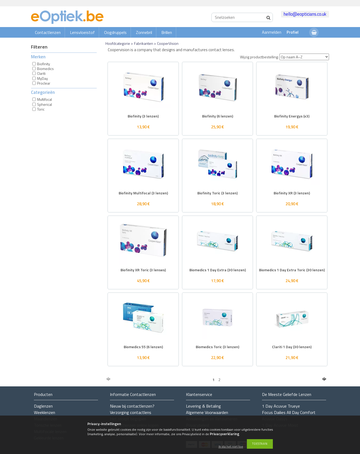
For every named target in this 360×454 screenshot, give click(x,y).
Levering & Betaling (203, 406)
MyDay (42, 78)
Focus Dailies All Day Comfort (288, 412)
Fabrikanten (143, 43)
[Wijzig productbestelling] (304, 57)
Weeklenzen (44, 412)
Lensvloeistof (82, 32)
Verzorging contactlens (130, 412)
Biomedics (45, 68)
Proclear (43, 83)
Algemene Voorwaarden (207, 412)
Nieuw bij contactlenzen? (132, 406)
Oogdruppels (115, 32)
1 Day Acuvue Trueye (281, 406)
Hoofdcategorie (117, 43)
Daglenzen (43, 406)
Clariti (41, 73)
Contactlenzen (48, 32)
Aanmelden (271, 32)
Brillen (166, 32)
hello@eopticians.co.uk (305, 14)
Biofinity (43, 64)
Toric (41, 109)
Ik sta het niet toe (231, 447)
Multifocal (44, 99)
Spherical (44, 104)
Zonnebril (144, 32)
